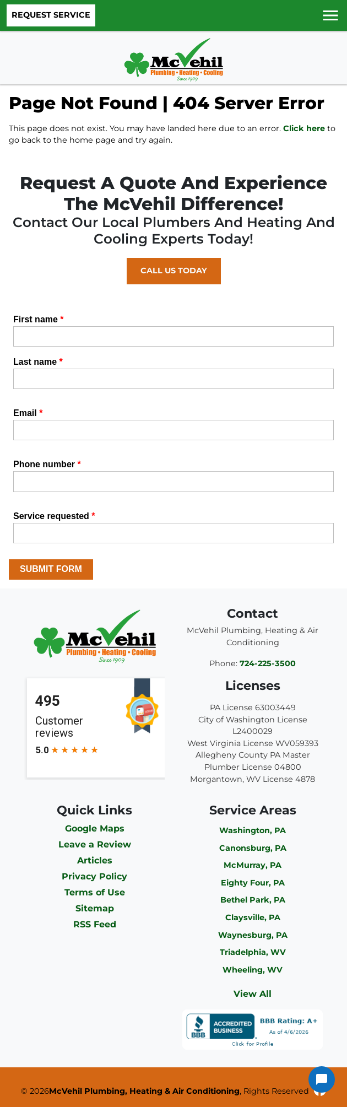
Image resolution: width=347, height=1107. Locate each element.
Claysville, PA (252, 917)
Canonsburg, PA (252, 848)
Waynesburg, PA (253, 935)
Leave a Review (94, 844)
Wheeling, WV (253, 970)
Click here (304, 128)
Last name (38, 361)
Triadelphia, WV (253, 952)
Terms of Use (94, 892)
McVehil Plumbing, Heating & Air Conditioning (144, 1091)
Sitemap (94, 908)
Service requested (54, 516)
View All (253, 994)
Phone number (47, 464)
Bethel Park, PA (252, 900)
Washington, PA (252, 830)
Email (27, 413)
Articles (94, 860)
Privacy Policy (94, 876)
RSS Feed (94, 924)
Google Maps (94, 828)
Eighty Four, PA (253, 883)
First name (38, 319)
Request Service (51, 15)
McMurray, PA (252, 865)
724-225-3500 (268, 663)
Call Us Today (173, 271)
